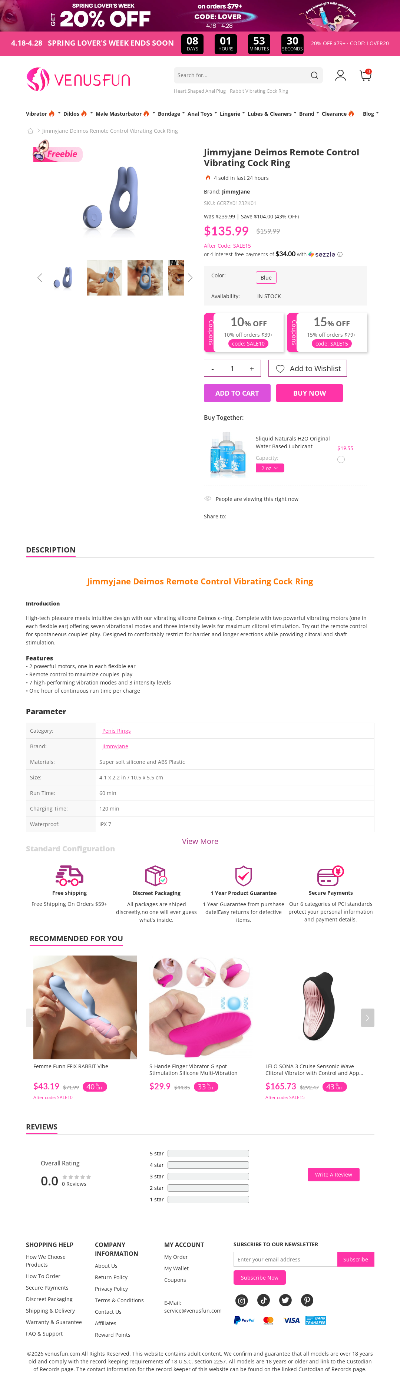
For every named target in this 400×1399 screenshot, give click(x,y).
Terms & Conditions (119, 1300)
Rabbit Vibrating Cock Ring (259, 91)
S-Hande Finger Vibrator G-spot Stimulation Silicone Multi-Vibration (193, 1069)
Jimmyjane (115, 746)
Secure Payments (47, 1287)
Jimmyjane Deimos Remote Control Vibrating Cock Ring (200, 581)
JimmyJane (236, 191)
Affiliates (105, 1323)
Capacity (266, 457)
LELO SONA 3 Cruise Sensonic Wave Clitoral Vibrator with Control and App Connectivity (312, 1073)
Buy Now (309, 393)
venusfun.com (62, 1353)
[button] (367, 1018)
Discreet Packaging (49, 1299)
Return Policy (111, 1277)
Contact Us (108, 1311)
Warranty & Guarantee (54, 1322)
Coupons (175, 1279)
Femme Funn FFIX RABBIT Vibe (70, 1066)
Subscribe (355, 1259)
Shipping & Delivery (50, 1310)
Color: (218, 275)
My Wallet (176, 1268)
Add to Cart (237, 393)
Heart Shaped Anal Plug (200, 91)
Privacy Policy (111, 1288)
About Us (106, 1265)
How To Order (43, 1276)
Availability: (225, 296)
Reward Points (112, 1334)
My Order (176, 1256)
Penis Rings (116, 730)
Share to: (215, 516)
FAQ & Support (44, 1333)
